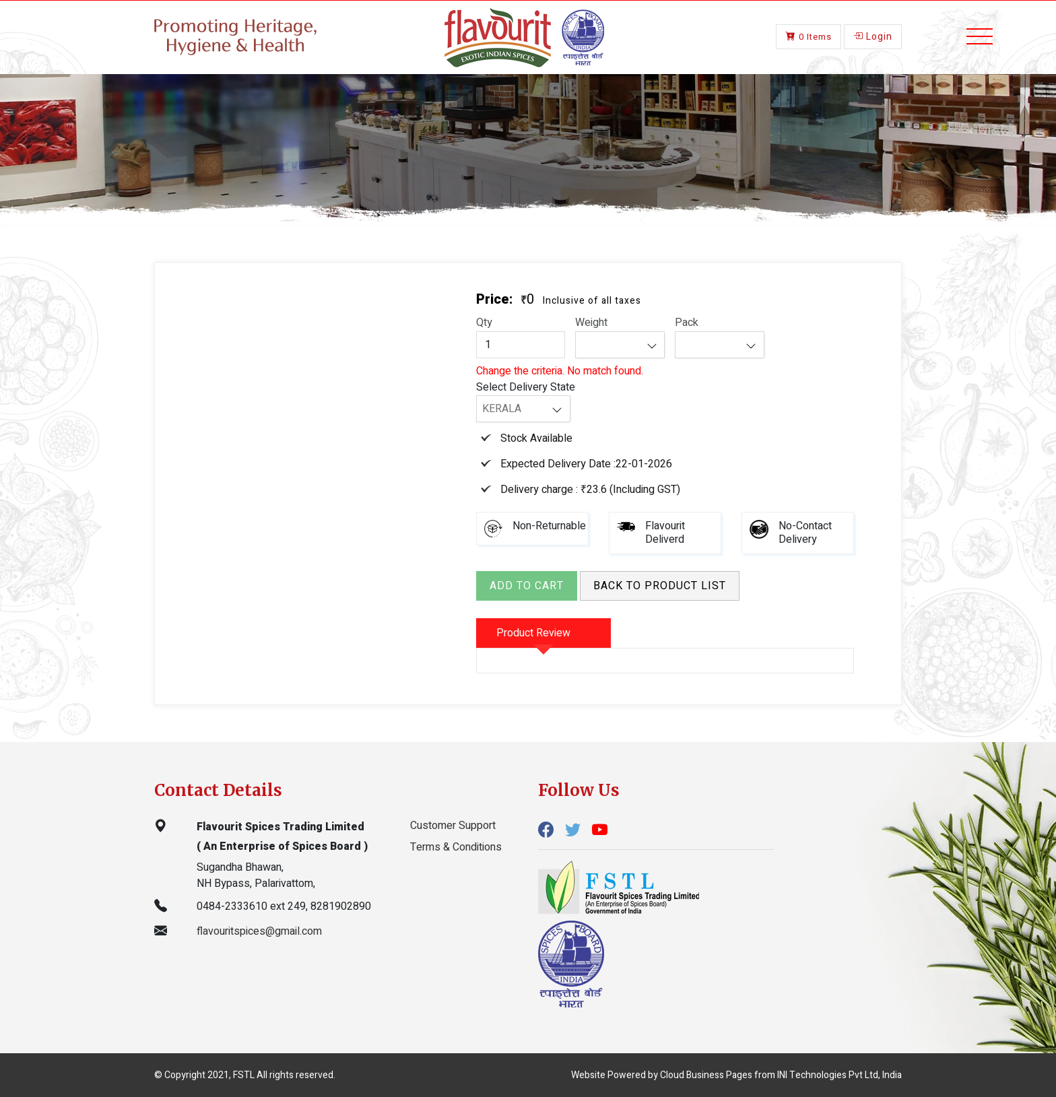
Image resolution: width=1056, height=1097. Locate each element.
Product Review (533, 633)
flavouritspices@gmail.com (259, 931)
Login (872, 35)
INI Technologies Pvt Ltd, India (839, 1075)
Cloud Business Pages (706, 1075)
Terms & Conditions (456, 847)
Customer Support (453, 826)
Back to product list (659, 586)
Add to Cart (527, 586)
